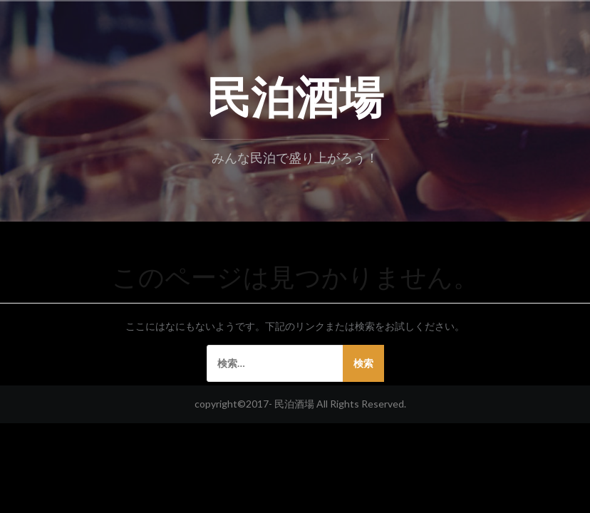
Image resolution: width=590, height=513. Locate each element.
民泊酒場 (295, 93)
